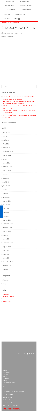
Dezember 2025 (8, 136)
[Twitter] (29, 354)
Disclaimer (6, 384)
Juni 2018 (6, 250)
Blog (4, 284)
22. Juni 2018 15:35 (8, 33)
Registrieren (20, 14)
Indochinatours (26, 6)
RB (17, 33)
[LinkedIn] (34, 354)
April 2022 (6, 193)
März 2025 (6, 144)
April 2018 (6, 254)
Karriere (5, 380)
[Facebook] (27, 354)
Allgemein (6, 280)
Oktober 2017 (7, 266)
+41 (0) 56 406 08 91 (11, 405)
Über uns (5, 374)
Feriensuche (26, 10)
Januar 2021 (6, 205)
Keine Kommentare (8, 36)
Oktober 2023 (7, 167)
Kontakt (5, 370)
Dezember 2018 (8, 243)
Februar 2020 (7, 220)
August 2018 (7, 247)
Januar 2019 (6, 239)
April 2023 (6, 182)
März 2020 (6, 216)
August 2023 (7, 170)
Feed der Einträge (8, 297)
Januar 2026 (6, 132)
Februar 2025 (7, 148)
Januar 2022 (6, 197)
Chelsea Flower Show (18, 28)
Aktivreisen (24, 2)
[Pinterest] (31, 354)
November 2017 (8, 262)
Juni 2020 (6, 208)
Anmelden (7, 14)
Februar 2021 (7, 201)
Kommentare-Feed (9, 299)
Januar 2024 (6, 163)
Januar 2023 (6, 186)
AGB (4, 386)
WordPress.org (7, 301)
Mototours (9, 2)
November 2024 (8, 151)
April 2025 (6, 140)
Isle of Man (9, 6)
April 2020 (6, 212)
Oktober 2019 (7, 227)
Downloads (6, 378)
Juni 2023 (6, 178)
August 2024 (7, 155)
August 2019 (7, 231)
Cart (17, 19)
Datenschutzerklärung (8, 382)
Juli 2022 (5, 189)
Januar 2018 (6, 258)
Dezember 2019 (8, 224)
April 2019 (6, 235)
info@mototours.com (11, 409)
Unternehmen (10, 10)
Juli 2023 (5, 174)
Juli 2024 (5, 159)
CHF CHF (7, 19)
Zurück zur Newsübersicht (10, 23)
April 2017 (6, 269)
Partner (5, 376)
